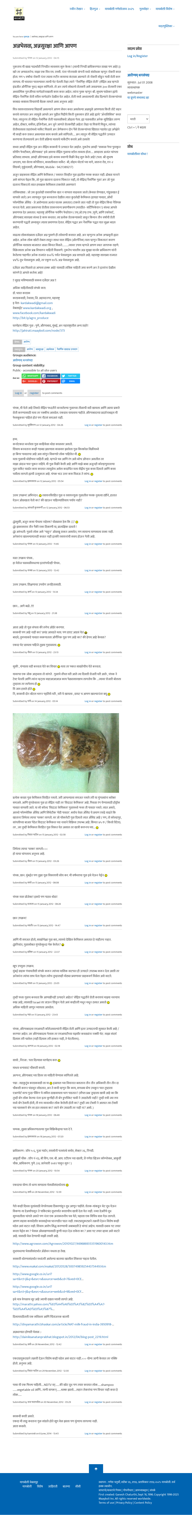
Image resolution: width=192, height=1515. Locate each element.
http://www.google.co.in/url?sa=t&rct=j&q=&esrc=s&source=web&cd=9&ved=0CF (47, 1289)
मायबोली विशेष (164, 9)
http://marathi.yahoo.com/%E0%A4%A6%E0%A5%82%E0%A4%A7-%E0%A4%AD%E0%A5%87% (59, 1307)
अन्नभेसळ (50, 349)
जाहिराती (52, 1486)
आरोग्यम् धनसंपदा (23, 360)
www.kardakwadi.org (37, 308)
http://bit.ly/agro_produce (31, 318)
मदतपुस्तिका (165, 26)
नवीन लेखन (76, 9)
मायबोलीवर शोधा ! (137, 154)
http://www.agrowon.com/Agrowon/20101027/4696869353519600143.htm (63, 1244)
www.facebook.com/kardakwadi (34, 313)
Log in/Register (137, 56)
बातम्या (66, 1486)
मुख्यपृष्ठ (26, 36)
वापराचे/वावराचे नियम (110, 1490)
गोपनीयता (128, 1490)
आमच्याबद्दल (141, 1490)
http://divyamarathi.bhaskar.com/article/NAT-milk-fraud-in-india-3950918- (62, 1325)
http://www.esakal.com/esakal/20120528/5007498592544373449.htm (59, 1267)
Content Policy (143, 1503)
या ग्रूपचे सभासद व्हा (138, 97)
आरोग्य (27, 342)
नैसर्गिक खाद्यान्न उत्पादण (67, 349)
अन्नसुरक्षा (39, 349)
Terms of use (106, 1503)
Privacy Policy (124, 1503)
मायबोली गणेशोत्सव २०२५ (119, 9)
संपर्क (152, 1490)
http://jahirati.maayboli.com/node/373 (39, 330)
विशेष (40, 1486)
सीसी (78, 1486)
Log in (22, 393)
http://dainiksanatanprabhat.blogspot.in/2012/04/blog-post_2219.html (60, 1337)
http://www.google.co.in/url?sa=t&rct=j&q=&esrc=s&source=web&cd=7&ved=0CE (47, 1277)
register (44, 393)
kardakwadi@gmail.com (37, 303)
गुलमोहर (144, 9)
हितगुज (94, 9)
